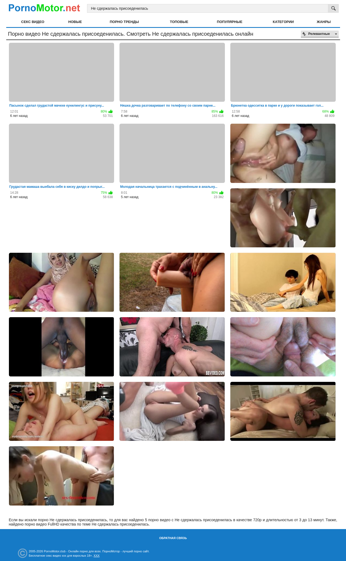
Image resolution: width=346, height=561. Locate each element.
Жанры (324, 22)
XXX (96, 555)
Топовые (179, 22)
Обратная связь (173, 538)
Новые (75, 22)
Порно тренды (124, 22)
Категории (283, 22)
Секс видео (32, 22)
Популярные (229, 22)
